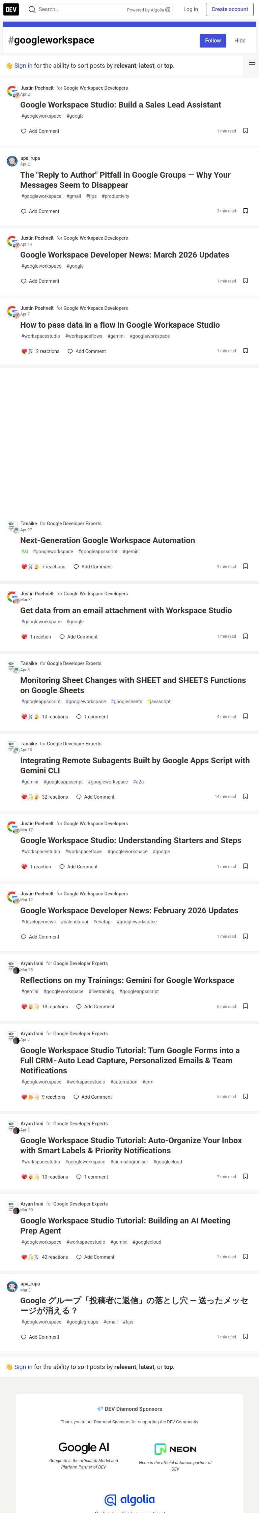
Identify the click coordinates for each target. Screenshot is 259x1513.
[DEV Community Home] (11, 9)
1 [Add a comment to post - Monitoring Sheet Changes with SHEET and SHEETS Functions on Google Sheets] (91, 717)
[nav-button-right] (252, 62)
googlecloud (167, 1161)
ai (24, 551)
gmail (73, 196)
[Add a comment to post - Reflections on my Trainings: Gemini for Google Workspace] (44, 1007)
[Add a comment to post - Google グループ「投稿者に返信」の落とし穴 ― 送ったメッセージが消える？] (40, 1337)
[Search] (32, 9)
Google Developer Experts (74, 523)
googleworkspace (41, 116)
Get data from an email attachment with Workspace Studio (126, 610)
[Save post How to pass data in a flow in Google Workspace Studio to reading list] (245, 351)
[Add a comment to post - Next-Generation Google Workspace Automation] (43, 567)
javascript (159, 701)
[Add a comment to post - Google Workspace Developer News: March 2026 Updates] (40, 281)
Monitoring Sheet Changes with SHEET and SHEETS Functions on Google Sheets (133, 685)
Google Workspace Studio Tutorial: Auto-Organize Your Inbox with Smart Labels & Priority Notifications (131, 1145)
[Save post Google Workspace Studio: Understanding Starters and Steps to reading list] (245, 866)
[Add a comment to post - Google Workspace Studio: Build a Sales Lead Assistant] (40, 131)
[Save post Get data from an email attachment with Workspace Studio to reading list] (245, 637)
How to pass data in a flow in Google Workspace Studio (120, 325)
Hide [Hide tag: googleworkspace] (240, 40)
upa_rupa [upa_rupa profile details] (30, 158)
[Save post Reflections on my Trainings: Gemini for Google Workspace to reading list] (245, 1006)
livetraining (101, 991)
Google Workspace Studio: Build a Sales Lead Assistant (120, 105)
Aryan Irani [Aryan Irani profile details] (32, 963)
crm (147, 1082)
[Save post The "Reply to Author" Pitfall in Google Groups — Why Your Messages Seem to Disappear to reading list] (245, 211)
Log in (190, 9)
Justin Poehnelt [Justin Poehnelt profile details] (37, 88)
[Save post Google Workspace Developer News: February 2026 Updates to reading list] (245, 937)
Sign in (23, 65)
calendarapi (74, 921)
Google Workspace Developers (95, 88)
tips (91, 196)
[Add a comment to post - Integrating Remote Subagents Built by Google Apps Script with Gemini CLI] (44, 797)
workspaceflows (83, 336)
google (75, 116)
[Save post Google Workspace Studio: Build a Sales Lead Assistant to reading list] (245, 131)
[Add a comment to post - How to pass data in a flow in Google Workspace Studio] (40, 351)
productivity (115, 196)
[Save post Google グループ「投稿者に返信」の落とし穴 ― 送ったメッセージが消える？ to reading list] (245, 1337)
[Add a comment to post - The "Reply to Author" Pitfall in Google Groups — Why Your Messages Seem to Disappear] (40, 211)
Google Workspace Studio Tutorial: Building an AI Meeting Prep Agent (125, 1226)
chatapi (102, 921)
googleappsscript (98, 551)
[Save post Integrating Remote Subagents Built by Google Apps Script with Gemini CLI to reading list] (245, 797)
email (110, 1322)
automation (123, 1082)
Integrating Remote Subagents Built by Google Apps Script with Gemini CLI (135, 765)
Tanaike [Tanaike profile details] (29, 523)
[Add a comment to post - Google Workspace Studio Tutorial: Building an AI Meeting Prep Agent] (44, 1257)
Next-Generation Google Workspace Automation (107, 540)
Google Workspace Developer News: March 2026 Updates (124, 255)
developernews (38, 921)
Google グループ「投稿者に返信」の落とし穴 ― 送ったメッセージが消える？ (134, 1305)
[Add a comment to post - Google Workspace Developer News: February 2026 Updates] (40, 936)
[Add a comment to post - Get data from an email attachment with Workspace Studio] (36, 637)
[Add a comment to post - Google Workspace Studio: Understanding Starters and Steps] (36, 867)
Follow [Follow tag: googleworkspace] (213, 40)
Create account (229, 9)
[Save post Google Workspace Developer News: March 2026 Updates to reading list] (245, 281)
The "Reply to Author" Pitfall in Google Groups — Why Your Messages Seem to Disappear (125, 180)
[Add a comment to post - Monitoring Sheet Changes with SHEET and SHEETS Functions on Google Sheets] (44, 717)
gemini (116, 336)
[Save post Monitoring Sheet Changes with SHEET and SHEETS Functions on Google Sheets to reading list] (245, 716)
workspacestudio (40, 336)
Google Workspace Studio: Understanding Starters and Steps (130, 840)
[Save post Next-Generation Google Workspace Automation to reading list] (245, 566)
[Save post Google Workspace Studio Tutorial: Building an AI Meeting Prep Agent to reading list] (245, 1257)
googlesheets (126, 701)
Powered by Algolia (148, 9)
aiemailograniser (129, 1161)
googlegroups (82, 1322)
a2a (138, 781)
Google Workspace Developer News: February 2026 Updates (129, 910)
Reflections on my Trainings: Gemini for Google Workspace (127, 980)
